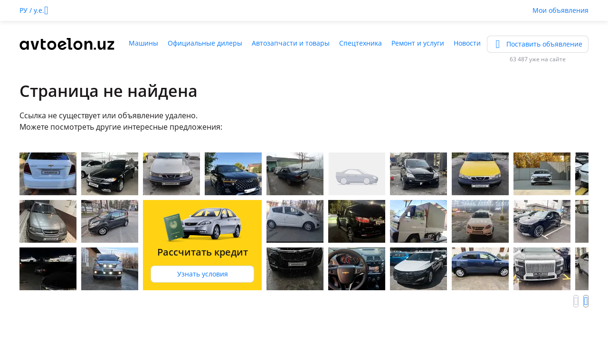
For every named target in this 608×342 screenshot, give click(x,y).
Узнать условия (202, 273)
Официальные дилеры (205, 43)
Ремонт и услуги (417, 43)
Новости (467, 43)
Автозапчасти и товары (291, 43)
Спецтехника (360, 43)
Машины (143, 43)
